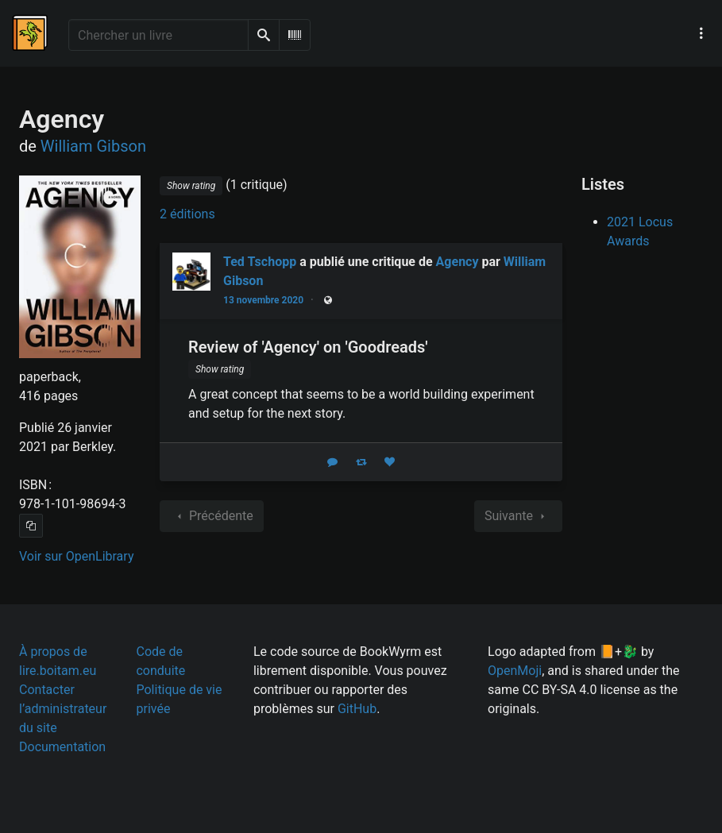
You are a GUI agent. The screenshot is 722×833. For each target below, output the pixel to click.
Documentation (62, 746)
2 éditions (187, 214)
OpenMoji (515, 670)
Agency (457, 261)
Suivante (518, 516)
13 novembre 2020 (263, 300)
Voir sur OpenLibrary (76, 556)
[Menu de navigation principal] (701, 33)
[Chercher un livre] (158, 35)
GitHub (357, 708)
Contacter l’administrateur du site (62, 708)
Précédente (211, 516)
